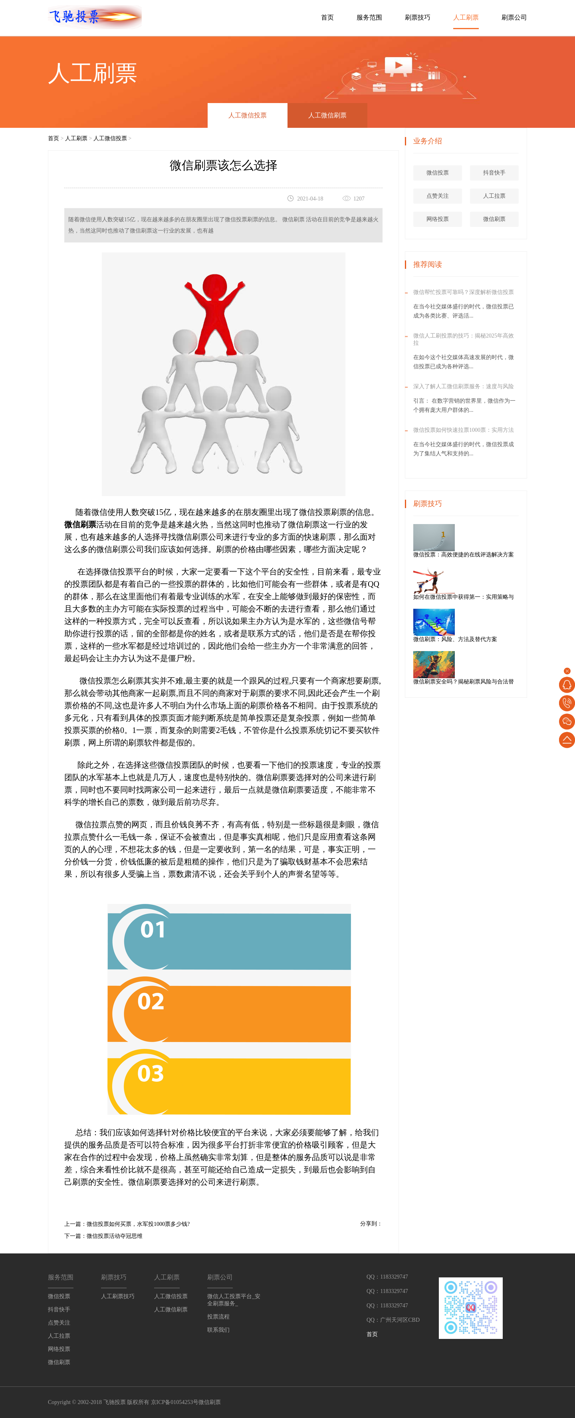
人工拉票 (495, 196)
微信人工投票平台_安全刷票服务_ (233, 1300)
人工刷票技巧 (118, 1296)
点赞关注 (439, 196)
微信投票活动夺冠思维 (115, 1236)
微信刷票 (495, 219)
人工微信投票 (247, 115)
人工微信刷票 (327, 115)
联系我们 (218, 1330)
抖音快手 (495, 173)
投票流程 (218, 1317)
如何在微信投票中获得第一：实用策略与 (492, 597)
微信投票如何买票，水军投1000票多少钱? (138, 1224)
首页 (327, 17)
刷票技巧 (417, 17)
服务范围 (369, 17)
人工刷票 (466, 17)
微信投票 (439, 173)
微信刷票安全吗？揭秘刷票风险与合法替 (492, 682)
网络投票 (439, 219)
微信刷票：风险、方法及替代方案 (484, 639)
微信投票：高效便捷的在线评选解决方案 (492, 555)
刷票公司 (514, 17)
